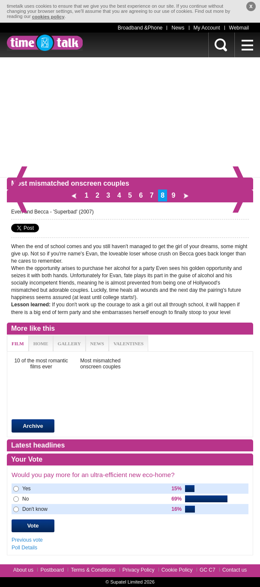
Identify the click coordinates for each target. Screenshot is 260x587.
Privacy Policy (139, 570)
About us (23, 570)
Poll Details (24, 548)
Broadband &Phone (140, 28)
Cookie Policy (177, 570)
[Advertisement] (130, 117)
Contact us (234, 570)
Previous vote (27, 540)
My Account (207, 28)
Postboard (52, 570)
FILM (18, 343)
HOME (40, 343)
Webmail (239, 28)
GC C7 (207, 570)
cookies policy (48, 16)
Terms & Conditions (93, 570)
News (177, 28)
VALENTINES (128, 343)
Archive (33, 426)
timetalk (45, 43)
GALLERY (69, 343)
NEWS (97, 343)
